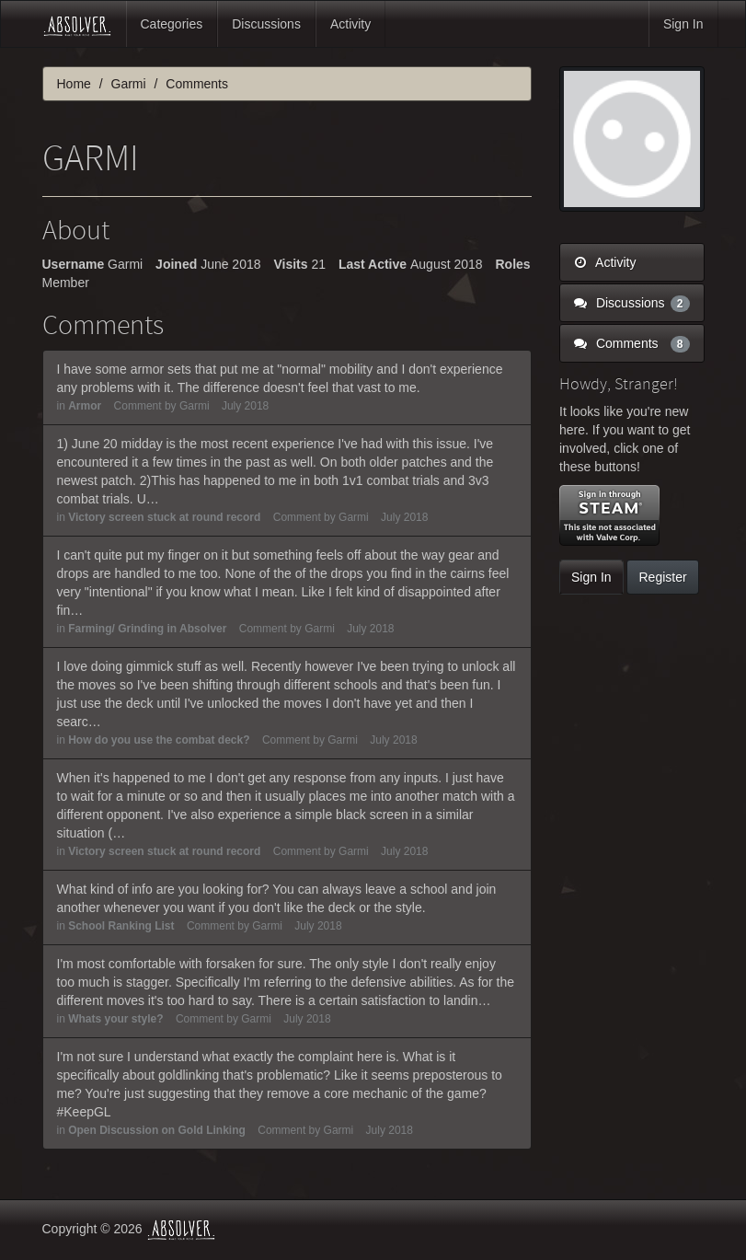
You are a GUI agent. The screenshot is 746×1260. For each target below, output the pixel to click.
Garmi (194, 405)
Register (662, 577)
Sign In (683, 24)
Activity (350, 24)
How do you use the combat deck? (158, 740)
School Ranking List (121, 925)
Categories (172, 24)
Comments (632, 343)
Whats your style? (115, 1018)
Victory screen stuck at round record (164, 517)
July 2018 (245, 405)
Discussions (266, 24)
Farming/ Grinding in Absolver (147, 628)
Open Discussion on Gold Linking (157, 1130)
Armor (84, 405)
